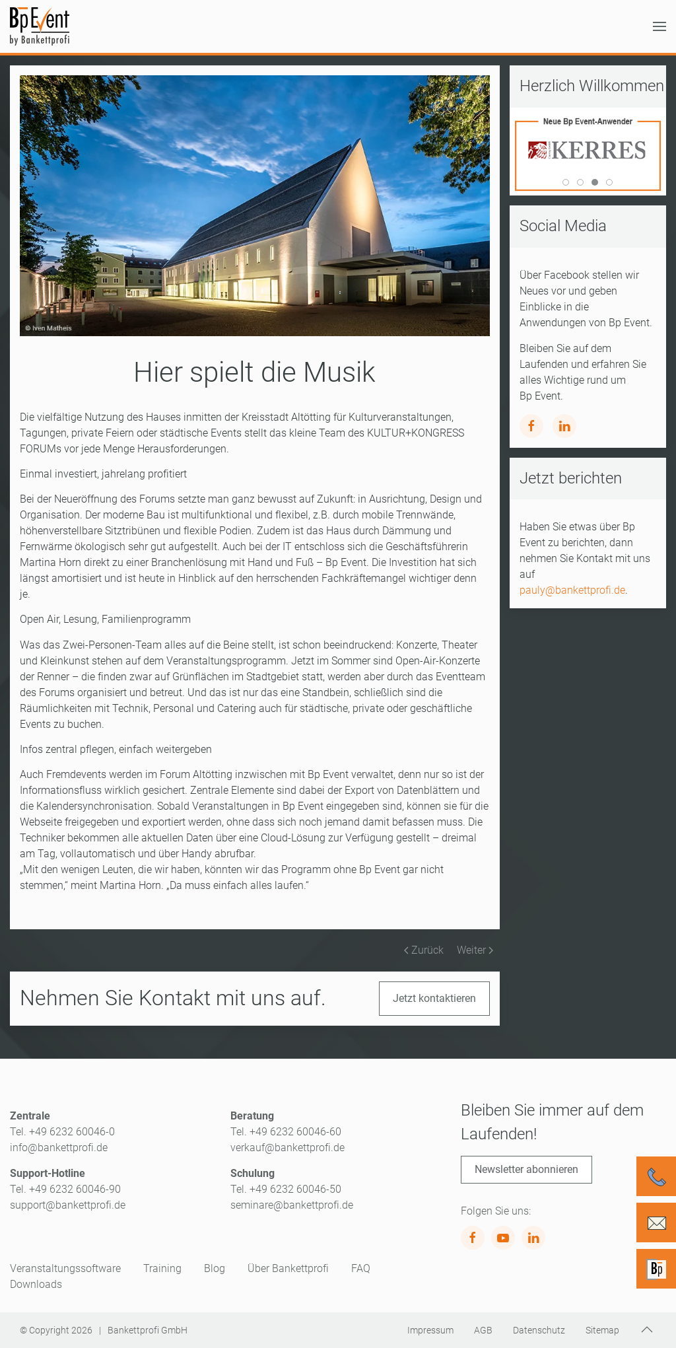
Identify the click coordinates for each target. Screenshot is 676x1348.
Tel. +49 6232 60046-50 (285, 1189)
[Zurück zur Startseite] (39, 26)
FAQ (360, 1268)
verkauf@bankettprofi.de (287, 1147)
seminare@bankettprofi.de (291, 1205)
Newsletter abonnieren (526, 1169)
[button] (659, 26)
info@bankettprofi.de (59, 1147)
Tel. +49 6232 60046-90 (65, 1189)
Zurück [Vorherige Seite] (424, 950)
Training (162, 1268)
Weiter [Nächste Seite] (475, 950)
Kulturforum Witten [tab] (612, 183)
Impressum (430, 1330)
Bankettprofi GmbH (147, 1330)
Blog (214, 1268)
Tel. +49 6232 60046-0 (62, 1131)
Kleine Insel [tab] (583, 183)
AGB (483, 1330)
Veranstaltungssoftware (65, 1268)
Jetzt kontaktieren (434, 998)
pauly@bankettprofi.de (572, 590)
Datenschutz (539, 1330)
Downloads (36, 1284)
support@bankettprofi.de (67, 1205)
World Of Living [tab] (568, 183)
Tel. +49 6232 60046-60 (285, 1131)
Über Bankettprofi (288, 1268)
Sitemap (602, 1330)
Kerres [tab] (597, 183)
